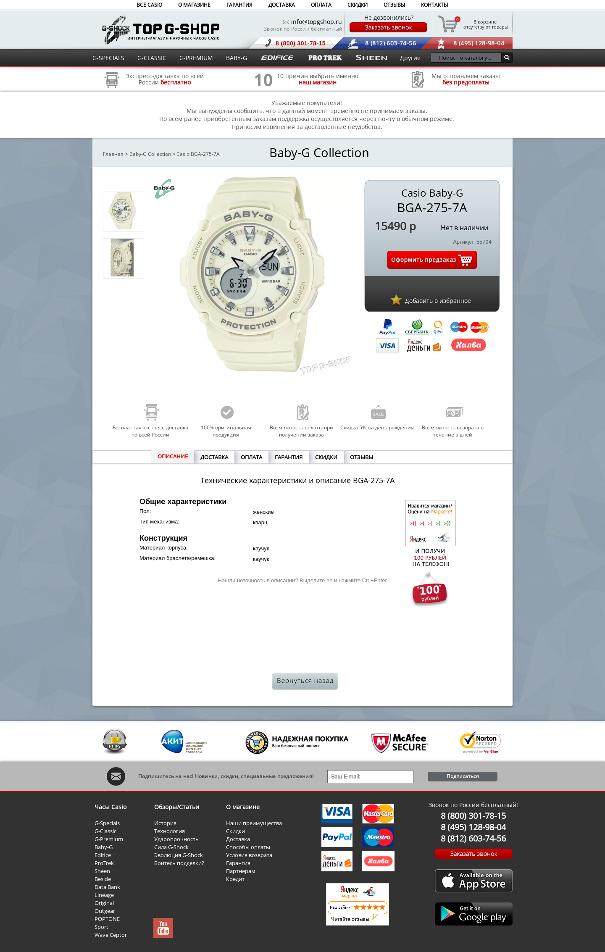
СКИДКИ (357, 4)
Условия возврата (249, 855)
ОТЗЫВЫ (394, 4)
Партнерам (240, 871)
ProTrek (104, 863)
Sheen (102, 871)
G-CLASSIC (151, 58)
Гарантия (238, 863)
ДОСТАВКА (281, 4)
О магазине (243, 807)
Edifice (103, 855)
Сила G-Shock (171, 847)
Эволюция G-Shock (178, 855)
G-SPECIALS (108, 58)
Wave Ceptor (111, 935)
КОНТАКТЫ (434, 4)
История (165, 823)
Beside (103, 879)
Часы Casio (110, 807)
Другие (410, 58)
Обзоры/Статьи (176, 807)
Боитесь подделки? (179, 863)
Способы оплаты (248, 847)
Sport (101, 927)
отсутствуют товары (485, 23)
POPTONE (107, 919)
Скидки (235, 831)
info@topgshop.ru (316, 22)
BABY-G (236, 58)
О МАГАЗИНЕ (194, 4)
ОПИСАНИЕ (173, 456)
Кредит (235, 879)
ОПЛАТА (321, 4)
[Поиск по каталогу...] (468, 58)
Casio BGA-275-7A (198, 154)
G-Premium (109, 839)
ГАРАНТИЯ (239, 4)
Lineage (104, 895)
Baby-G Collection (150, 154)
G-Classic (105, 831)
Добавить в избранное (438, 301)
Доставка (238, 839)
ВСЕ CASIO (149, 4)
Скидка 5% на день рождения (377, 427)
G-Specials (107, 823)
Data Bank (107, 887)
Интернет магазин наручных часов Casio (160, 30)
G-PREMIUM (196, 58)
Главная (113, 154)
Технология (169, 831)
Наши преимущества (254, 823)
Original (104, 903)
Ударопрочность (176, 839)
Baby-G (104, 847)
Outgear (105, 911)
